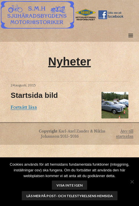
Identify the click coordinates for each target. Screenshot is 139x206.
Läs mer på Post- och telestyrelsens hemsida (69, 196)
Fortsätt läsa (24, 107)
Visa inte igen (69, 185)
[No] (132, 182)
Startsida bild (34, 95)
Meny (131, 41)
